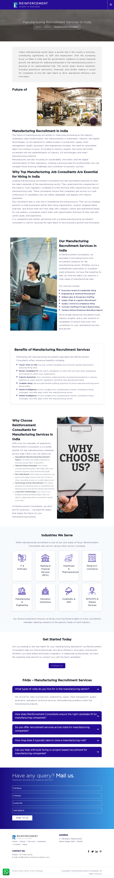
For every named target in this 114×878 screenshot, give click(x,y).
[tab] (57, 689)
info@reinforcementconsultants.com (33, 857)
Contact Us (57, 666)
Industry (47, 27)
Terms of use (29, 871)
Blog (25, 844)
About (22, 841)
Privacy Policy (17, 871)
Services (31, 841)
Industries (42, 841)
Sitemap (39, 871)
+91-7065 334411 (25, 855)
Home (38, 27)
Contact (17, 844)
